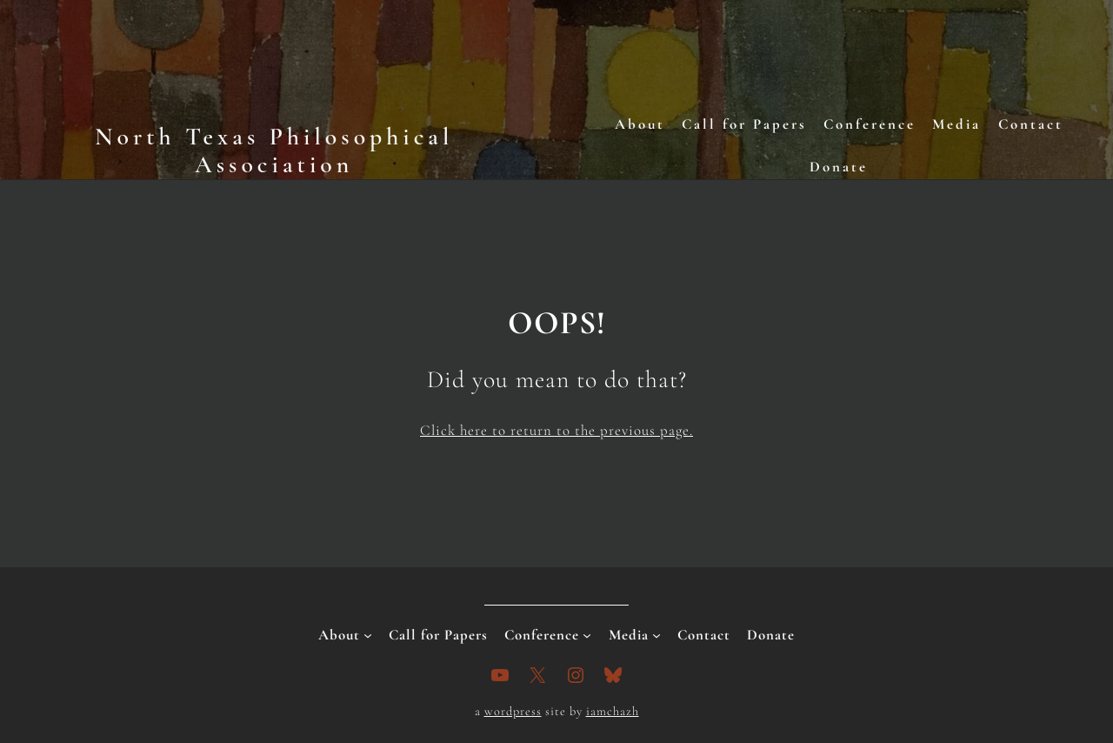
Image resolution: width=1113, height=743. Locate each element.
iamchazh (612, 711)
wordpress (513, 711)
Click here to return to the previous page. (556, 430)
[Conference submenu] (587, 635)
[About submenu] (367, 635)
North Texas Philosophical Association (274, 150)
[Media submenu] (656, 635)
